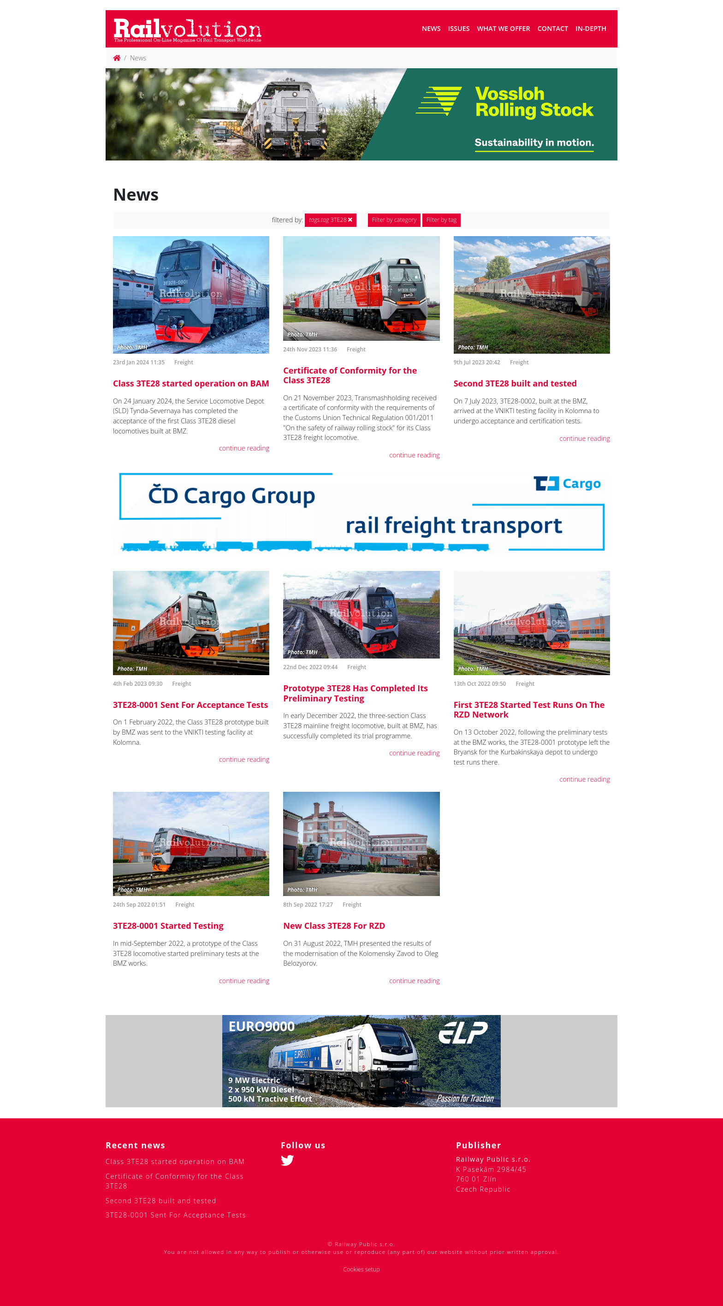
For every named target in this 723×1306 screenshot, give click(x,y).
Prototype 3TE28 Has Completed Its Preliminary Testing (355, 693)
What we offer (503, 28)
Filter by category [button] (394, 220)
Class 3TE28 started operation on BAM (191, 383)
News (431, 28)
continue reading (244, 448)
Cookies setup (361, 1269)
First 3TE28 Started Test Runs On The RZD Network (529, 709)
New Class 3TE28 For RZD (334, 925)
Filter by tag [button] (441, 220)
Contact (553, 28)
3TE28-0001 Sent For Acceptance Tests (190, 704)
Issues (459, 28)
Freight (183, 362)
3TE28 (330, 220)
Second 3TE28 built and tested (515, 383)
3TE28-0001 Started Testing (168, 925)
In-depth (590, 28)
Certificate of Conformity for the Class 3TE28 (350, 375)
